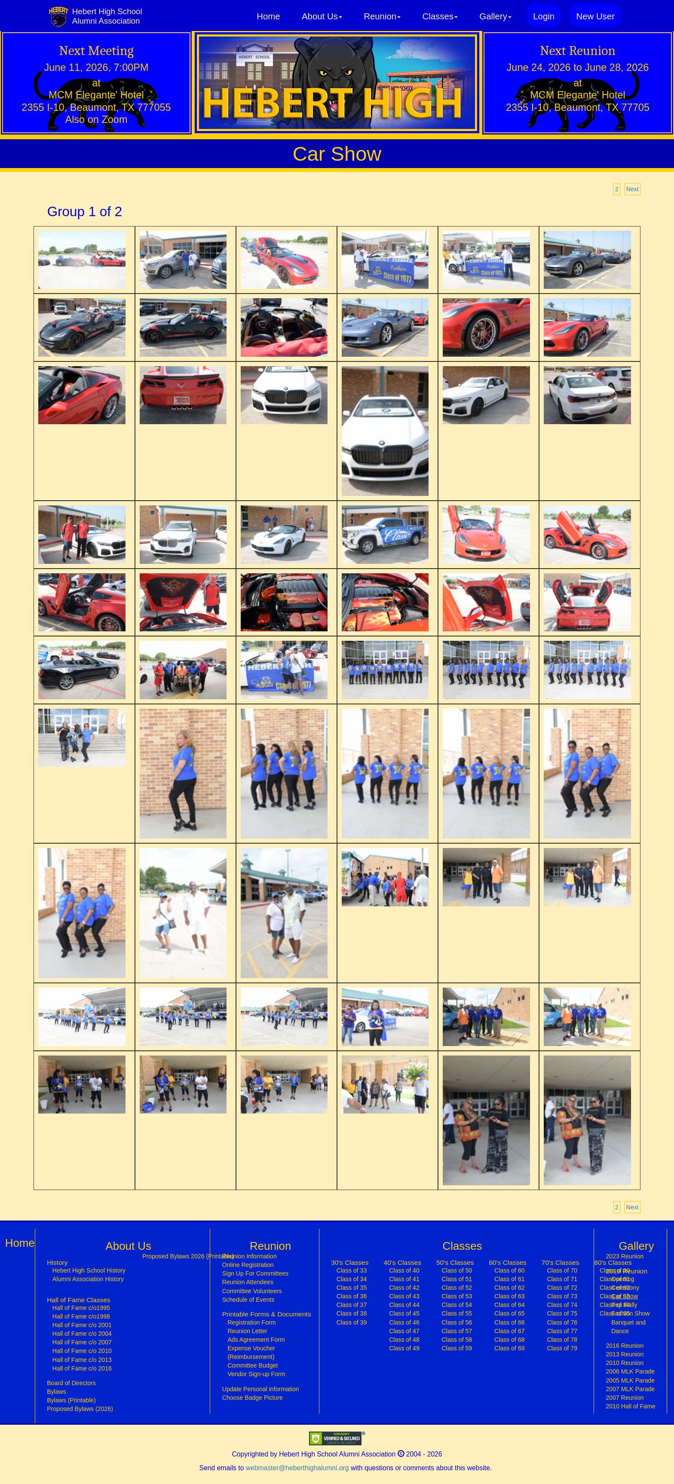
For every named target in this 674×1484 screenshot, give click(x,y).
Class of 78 (562, 1339)
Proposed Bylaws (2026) (80, 1408)
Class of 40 (404, 1270)
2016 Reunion (624, 1345)
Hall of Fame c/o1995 (81, 1307)
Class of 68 (509, 1339)
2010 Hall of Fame (630, 1406)
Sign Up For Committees (255, 1273)
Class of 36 (352, 1296)
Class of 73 (562, 1296)
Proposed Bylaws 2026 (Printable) (188, 1256)
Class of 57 (457, 1331)
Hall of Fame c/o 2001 (82, 1325)
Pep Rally (624, 1304)
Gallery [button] (495, 16)
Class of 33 (352, 1270)
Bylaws (56, 1391)
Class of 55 (457, 1313)
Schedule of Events (248, 1299)
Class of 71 (562, 1279)
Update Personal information (260, 1389)
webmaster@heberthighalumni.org (297, 1468)
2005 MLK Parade (630, 1380)
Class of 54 (457, 1304)
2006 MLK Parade (630, 1371)
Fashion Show (630, 1313)
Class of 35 (352, 1287)
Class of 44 (404, 1304)
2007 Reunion (624, 1397)
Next (632, 189)
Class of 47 (404, 1331)
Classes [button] (439, 16)
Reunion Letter (247, 1331)
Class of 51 (457, 1279)
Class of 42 (404, 1287)
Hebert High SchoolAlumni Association (107, 16)
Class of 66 (509, 1322)
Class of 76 (562, 1322)
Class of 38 (352, 1313)
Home (268, 16)
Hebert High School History (89, 1270)
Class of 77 (562, 1331)
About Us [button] (322, 16)
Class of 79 (562, 1348)
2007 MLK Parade (630, 1389)
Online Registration (248, 1264)
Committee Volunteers (252, 1291)
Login (544, 16)
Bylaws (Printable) (71, 1400)
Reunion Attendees (247, 1282)
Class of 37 (352, 1304)
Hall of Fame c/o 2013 (82, 1359)
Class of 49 (404, 1348)
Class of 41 (404, 1279)
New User (595, 16)
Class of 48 (404, 1339)
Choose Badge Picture (252, 1397)
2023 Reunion (624, 1256)
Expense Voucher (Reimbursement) (251, 1352)
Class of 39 (352, 1322)
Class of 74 (562, 1304)
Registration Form (251, 1322)
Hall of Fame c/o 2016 (82, 1368)
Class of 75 (562, 1313)
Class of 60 (509, 1270)
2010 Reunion (624, 1362)
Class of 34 (352, 1279)
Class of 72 (562, 1287)
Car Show (632, 1296)
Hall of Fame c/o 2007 (82, 1342)
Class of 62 (509, 1287)
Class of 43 (404, 1296)
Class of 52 (457, 1287)
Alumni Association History (88, 1279)
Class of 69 (509, 1348)
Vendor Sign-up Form (256, 1374)
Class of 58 (457, 1339)
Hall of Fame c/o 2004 (82, 1333)
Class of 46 (404, 1322)
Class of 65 (509, 1313)
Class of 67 (509, 1331)
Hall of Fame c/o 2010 (82, 1350)
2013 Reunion (624, 1354)
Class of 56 (457, 1322)
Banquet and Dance (628, 1326)
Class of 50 (457, 1270)
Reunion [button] (382, 16)
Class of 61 (509, 1279)
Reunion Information (249, 1256)
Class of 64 (509, 1304)
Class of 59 (457, 1348)
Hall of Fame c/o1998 (81, 1316)
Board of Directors (71, 1383)
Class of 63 (509, 1296)
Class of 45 (404, 1313)
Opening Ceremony (625, 1283)
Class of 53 (457, 1296)
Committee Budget (252, 1365)
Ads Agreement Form (256, 1339)
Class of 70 (562, 1270)
